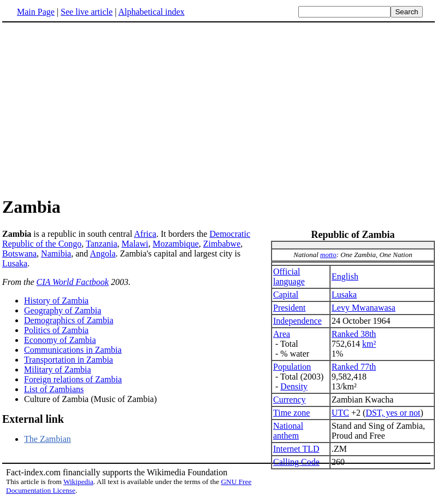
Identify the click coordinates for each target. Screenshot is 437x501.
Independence (297, 320)
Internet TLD (296, 448)
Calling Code (296, 462)
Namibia (56, 253)
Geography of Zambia (62, 310)
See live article (87, 11)
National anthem (288, 430)
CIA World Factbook (73, 282)
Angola (102, 253)
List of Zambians (54, 389)
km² (369, 343)
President (289, 307)
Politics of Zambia (56, 330)
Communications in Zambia (73, 349)
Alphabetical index (151, 11)
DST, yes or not (392, 412)
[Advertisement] (218, 108)
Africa (145, 233)
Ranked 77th (354, 366)
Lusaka (344, 294)
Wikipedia (78, 481)
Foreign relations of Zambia (73, 379)
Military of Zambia (57, 369)
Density (294, 386)
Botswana (19, 253)
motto (328, 254)
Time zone (291, 412)
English (345, 276)
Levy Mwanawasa (363, 307)
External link (33, 419)
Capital (285, 294)
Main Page (36, 11)
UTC (340, 412)
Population (292, 366)
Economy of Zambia (60, 340)
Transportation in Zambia (68, 359)
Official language (289, 276)
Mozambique (175, 243)
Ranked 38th (354, 334)
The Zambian (47, 439)
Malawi (135, 243)
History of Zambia (56, 300)
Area (281, 334)
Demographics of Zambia (69, 320)
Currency (289, 399)
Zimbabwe (221, 243)
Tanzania (101, 243)
